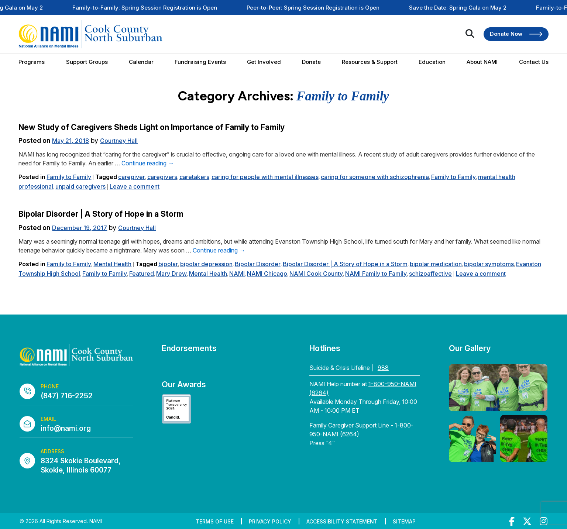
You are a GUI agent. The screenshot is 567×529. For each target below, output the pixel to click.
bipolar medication (436, 264)
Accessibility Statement (342, 521)
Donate (311, 62)
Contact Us (534, 62)
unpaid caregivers (80, 186)
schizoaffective (430, 273)
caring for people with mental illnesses (265, 177)
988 (383, 367)
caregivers (162, 177)
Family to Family (69, 177)
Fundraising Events (200, 62)
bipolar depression (206, 264)
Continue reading (147, 163)
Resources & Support (370, 62)
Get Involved (264, 62)
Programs (31, 62)
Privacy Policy (270, 521)
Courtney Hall (119, 140)
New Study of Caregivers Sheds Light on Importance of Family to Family (151, 127)
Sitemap (404, 521)
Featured (141, 273)
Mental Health (112, 264)
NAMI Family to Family (376, 273)
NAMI (237, 273)
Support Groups (87, 62)
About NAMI (482, 62)
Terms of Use (215, 521)
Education (432, 62)
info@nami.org (66, 428)
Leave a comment (134, 186)
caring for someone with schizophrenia (375, 177)
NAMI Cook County (316, 273)
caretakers (194, 177)
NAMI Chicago (267, 273)
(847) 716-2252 (67, 396)
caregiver (131, 177)
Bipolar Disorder (258, 264)
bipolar (168, 264)
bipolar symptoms (489, 264)
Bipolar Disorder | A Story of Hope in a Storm (100, 214)
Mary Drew (171, 273)
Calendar (141, 62)
